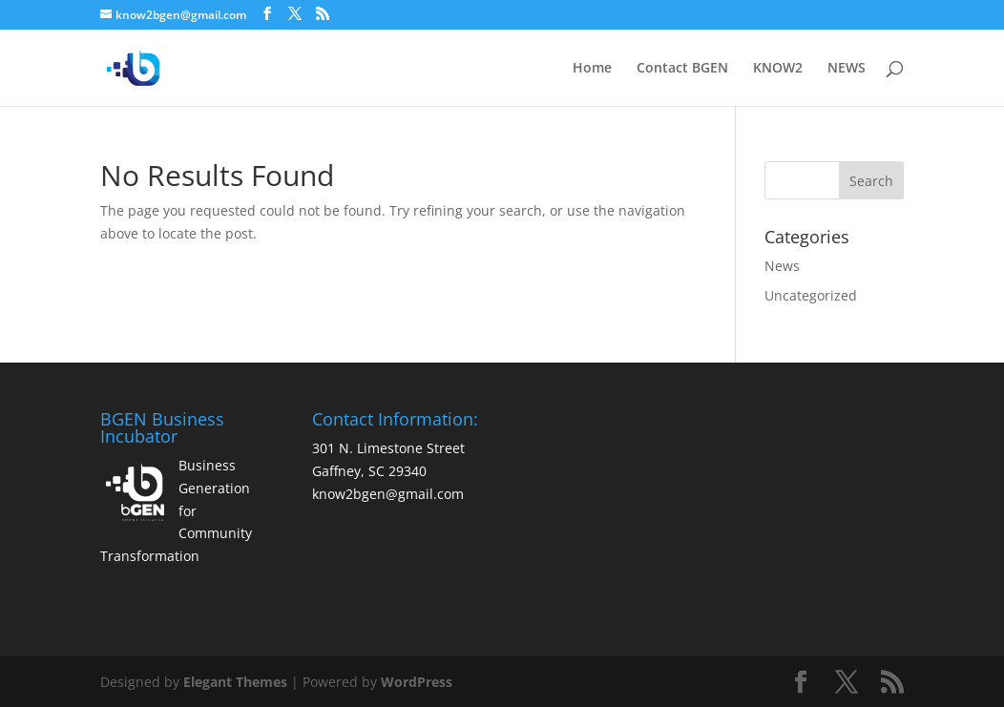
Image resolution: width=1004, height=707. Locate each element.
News (782, 266)
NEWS (846, 68)
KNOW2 (778, 68)
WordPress (416, 682)
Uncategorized (810, 295)
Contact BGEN (682, 68)
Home (592, 68)
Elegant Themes (235, 682)
